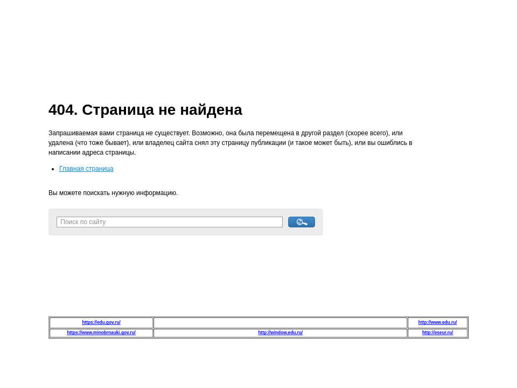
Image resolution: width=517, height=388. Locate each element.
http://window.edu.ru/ (280, 332)
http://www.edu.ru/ (437, 322)
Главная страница (86, 168)
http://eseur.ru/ (437, 332)
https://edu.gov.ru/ (101, 322)
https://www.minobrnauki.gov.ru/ (101, 332)
